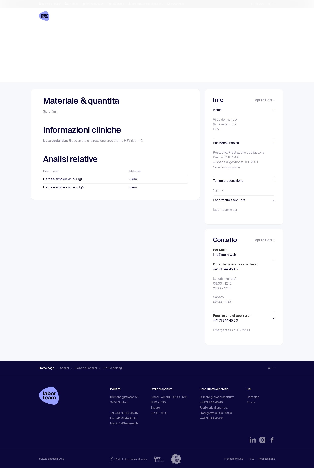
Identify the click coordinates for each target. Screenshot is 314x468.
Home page (47, 31)
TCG (251, 459)
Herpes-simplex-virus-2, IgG (63, 187)
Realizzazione (267, 459)
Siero (133, 179)
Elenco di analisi (89, 31)
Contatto (253, 397)
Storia (251, 402)
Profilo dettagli (118, 31)
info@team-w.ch (127, 423)
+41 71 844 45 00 (211, 418)
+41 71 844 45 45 (126, 413)
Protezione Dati (233, 459)
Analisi (65, 31)
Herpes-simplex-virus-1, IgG (63, 179)
